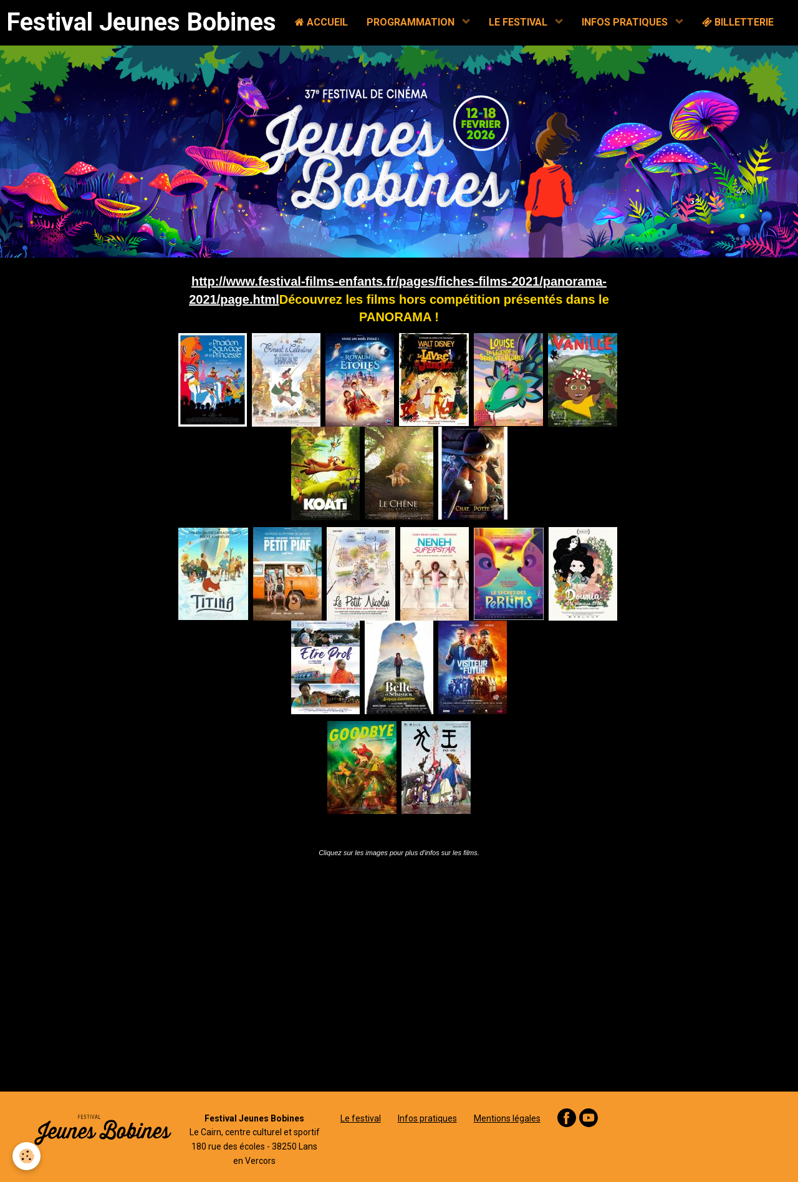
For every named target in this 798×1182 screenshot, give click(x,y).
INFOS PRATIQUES (626, 22)
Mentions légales (507, 1118)
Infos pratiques (427, 1118)
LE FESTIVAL (519, 22)
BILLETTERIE (738, 22)
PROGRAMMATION (412, 22)
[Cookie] (26, 1156)
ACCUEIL (321, 22)
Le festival (360, 1118)
